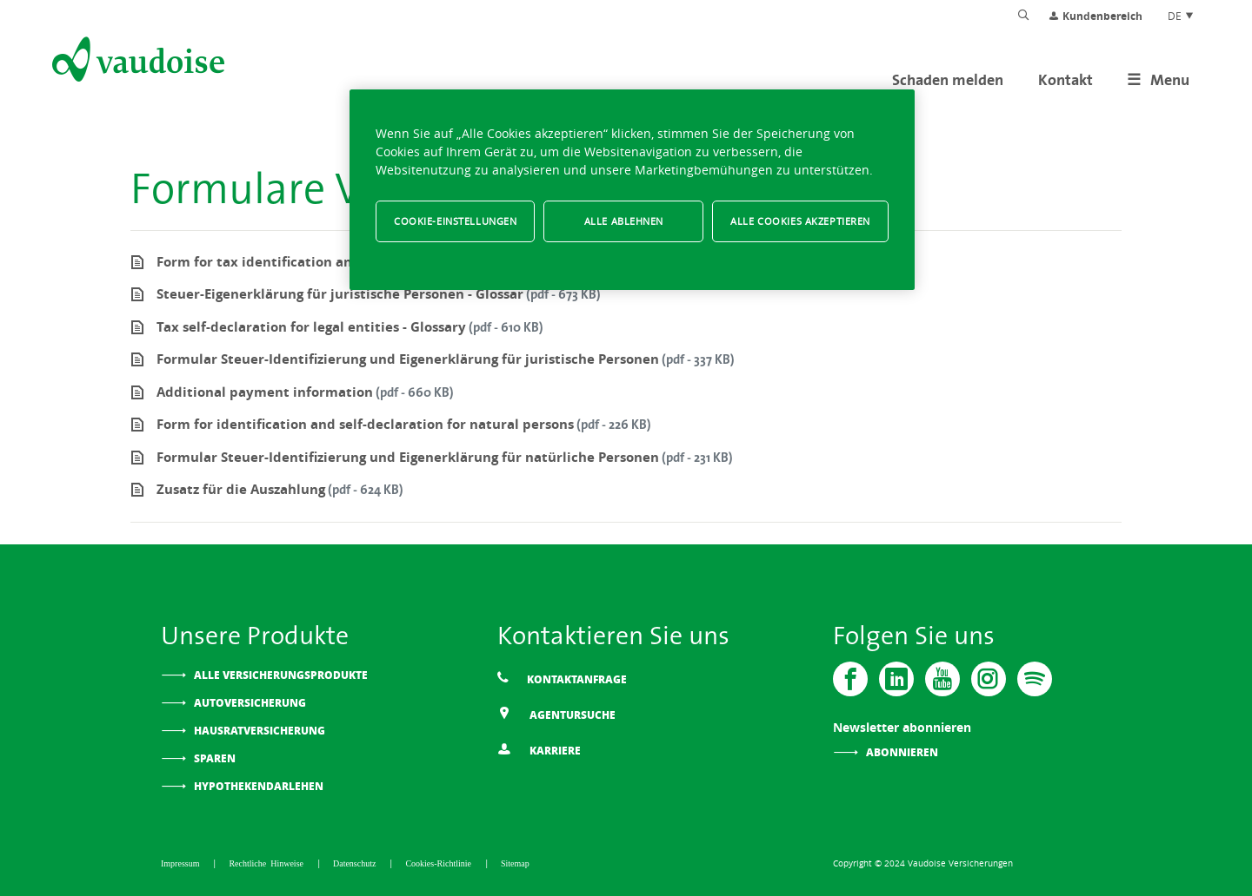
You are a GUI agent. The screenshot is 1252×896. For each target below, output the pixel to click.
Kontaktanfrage (562, 678)
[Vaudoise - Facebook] (850, 679)
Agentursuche (556, 714)
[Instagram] (988, 679)
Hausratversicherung (259, 730)
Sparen (215, 758)
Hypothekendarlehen (258, 786)
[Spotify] (1034, 679)
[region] (632, 189)
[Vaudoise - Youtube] (942, 679)
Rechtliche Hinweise (268, 863)
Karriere (539, 749)
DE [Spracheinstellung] (1181, 16)
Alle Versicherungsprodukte (281, 675)
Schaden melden (947, 79)
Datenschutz (356, 863)
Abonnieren (902, 752)
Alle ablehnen (623, 220)
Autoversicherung (250, 702)
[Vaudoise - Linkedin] (896, 679)
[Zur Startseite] (136, 62)
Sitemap (515, 863)
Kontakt (1065, 79)
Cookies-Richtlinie (440, 863)
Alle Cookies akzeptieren (800, 220)
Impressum (182, 863)
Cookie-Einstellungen (455, 220)
